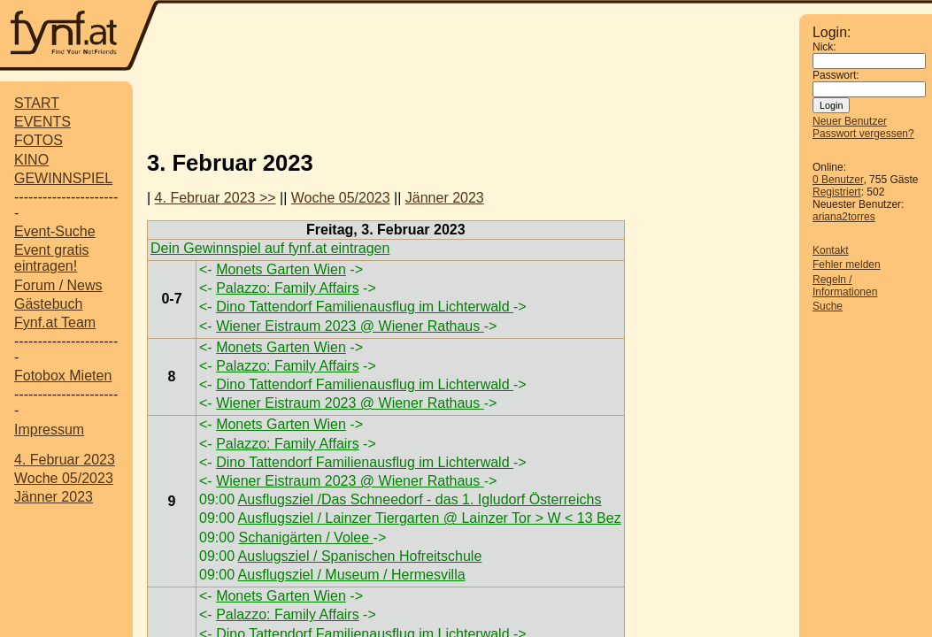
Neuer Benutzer (850, 121)
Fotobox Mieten (63, 375)
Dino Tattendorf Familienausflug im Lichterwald (364, 306)
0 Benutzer (838, 179)
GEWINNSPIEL (63, 178)
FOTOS (38, 140)
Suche (828, 306)
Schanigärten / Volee (305, 537)
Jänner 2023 (53, 496)
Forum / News (58, 285)
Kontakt (831, 250)
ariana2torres (844, 217)
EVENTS (42, 121)
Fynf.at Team (55, 322)
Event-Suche (55, 231)
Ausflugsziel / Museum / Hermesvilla (352, 574)
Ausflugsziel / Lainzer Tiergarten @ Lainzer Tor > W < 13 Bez (429, 518)
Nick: (824, 47)
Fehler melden (847, 264)
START (36, 103)
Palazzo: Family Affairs (287, 287)
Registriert (837, 192)
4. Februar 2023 (64, 459)
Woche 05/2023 (63, 478)
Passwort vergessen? (863, 133)
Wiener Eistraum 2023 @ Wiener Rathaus (350, 326)
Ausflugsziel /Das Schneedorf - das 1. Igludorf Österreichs (420, 499)
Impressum (49, 429)
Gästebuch (48, 303)
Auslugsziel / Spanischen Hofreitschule (360, 556)
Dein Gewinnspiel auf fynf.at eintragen (269, 248)
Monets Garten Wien (281, 269)
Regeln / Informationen (845, 285)
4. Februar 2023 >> (215, 197)
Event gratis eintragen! (51, 257)
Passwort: (836, 75)
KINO (31, 159)
